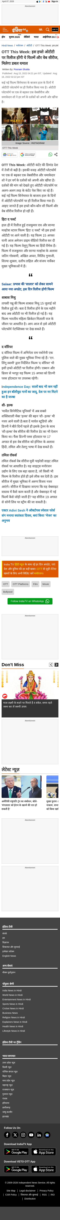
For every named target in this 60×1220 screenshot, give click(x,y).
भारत (36, 37)
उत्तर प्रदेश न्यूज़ (8, 1062)
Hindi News (7, 45)
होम (3, 37)
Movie (46, 584)
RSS (44, 1194)
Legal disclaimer (27, 1190)
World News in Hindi (12, 995)
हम (3, 938)
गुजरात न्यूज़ (7, 1094)
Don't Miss (13, 664)
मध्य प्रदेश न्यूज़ (8, 1080)
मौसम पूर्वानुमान (8, 972)
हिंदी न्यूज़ (19, 564)
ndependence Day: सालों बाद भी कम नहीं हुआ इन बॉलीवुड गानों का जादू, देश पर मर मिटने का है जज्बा (30, 392)
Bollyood (7, 591)
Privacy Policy (46, 1190)
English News (9, 956)
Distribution (30, 1198)
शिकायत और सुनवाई (11, 947)
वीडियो (27, 37)
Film (35, 584)
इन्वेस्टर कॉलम (8, 951)
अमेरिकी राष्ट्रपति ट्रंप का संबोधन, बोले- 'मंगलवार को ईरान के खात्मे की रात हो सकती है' (19, 783)
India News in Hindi (12, 990)
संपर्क (4, 933)
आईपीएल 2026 (50, 37)
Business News (10, 1013)
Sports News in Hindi (12, 1004)
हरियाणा (5, 1103)
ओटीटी (29, 45)
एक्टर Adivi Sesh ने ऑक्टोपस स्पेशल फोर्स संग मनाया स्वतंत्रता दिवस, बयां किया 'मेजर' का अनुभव (29, 515)
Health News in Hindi (12, 1026)
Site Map (11, 1190)
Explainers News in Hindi (14, 1022)
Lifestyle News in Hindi (13, 1031)
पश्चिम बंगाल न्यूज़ (9, 1071)
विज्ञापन (5, 942)
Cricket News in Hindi (13, 1008)
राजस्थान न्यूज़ (8, 1089)
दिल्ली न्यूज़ (6, 1067)
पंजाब (4, 1098)
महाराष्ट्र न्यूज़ (7, 1085)
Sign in (55, 1)
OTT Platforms (20, 584)
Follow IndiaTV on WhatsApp (30, 601)
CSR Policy (11, 1194)
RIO (53, 1194)
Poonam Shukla (22, 69)
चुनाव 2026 (14, 37)
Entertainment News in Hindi (16, 999)
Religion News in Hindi (13, 1017)
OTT (39, 568)
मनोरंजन (19, 45)
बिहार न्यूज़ (6, 1076)
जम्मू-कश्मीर (7, 1112)
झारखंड (5, 1116)
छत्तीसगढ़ (6, 1107)
